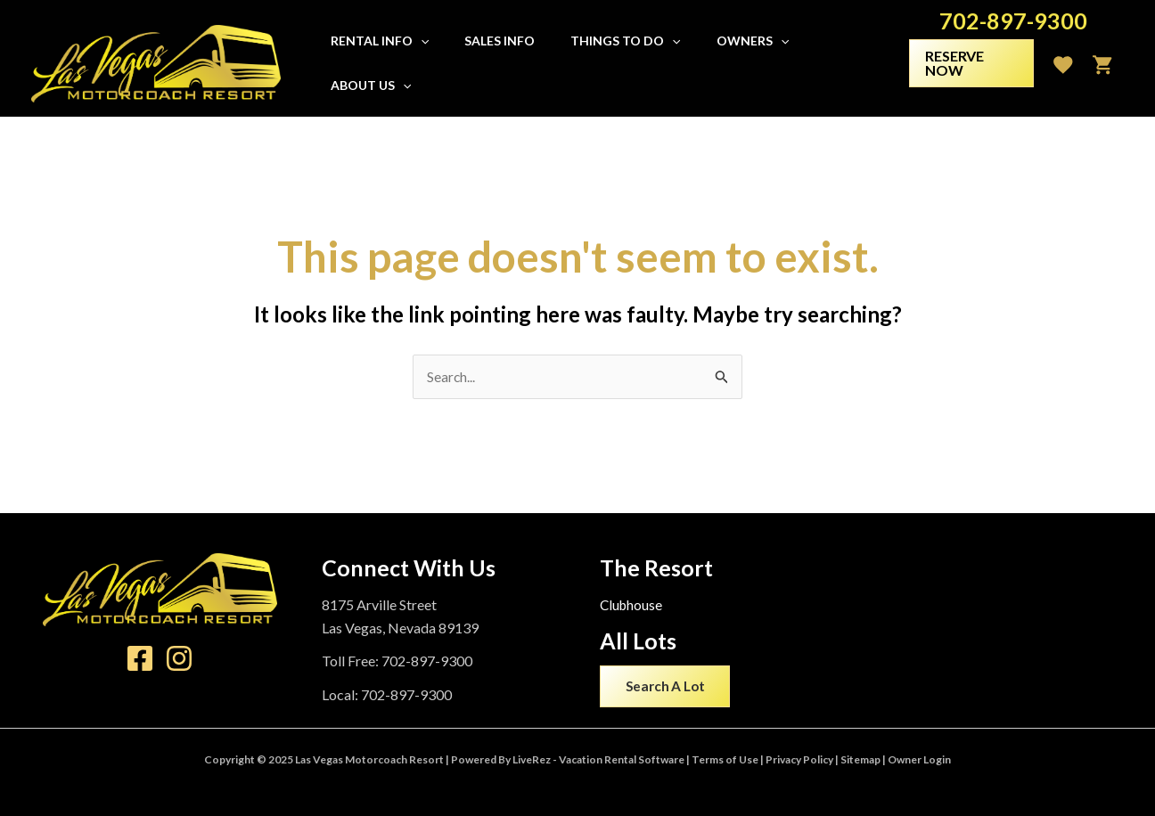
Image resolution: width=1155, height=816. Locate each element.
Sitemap (860, 759)
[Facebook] (140, 659)
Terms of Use (725, 759)
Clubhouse (632, 605)
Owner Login (919, 759)
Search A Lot (668, 688)
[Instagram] (179, 659)
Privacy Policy (799, 759)
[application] (430, 63)
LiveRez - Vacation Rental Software (598, 759)
